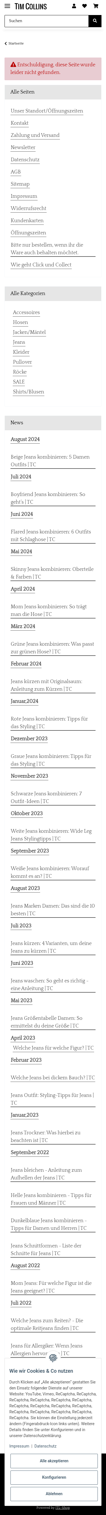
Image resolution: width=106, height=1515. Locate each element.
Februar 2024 (26, 664)
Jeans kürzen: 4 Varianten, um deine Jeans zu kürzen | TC (51, 947)
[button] (74, 6)
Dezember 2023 (29, 739)
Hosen (20, 322)
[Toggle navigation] (7, 3)
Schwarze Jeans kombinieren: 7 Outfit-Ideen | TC (46, 797)
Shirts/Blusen (28, 392)
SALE (19, 382)
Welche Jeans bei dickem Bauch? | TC (53, 1078)
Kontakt (20, 123)
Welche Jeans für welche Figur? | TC (53, 1048)
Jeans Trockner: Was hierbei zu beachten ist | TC (46, 1136)
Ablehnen (54, 1493)
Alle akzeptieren (54, 1461)
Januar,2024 (24, 701)
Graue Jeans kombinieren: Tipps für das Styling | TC (51, 760)
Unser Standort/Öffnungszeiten (47, 111)
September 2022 (30, 1153)
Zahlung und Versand (35, 135)
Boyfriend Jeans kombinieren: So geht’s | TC (48, 498)
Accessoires (26, 312)
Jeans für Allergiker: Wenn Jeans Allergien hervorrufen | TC (47, 1350)
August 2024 (25, 439)
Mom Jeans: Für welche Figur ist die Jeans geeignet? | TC (51, 1287)
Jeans (19, 342)
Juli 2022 (21, 1303)
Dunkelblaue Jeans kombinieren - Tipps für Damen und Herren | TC (49, 1224)
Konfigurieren (54, 1477)
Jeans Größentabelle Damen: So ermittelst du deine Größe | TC (47, 1022)
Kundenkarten (27, 221)
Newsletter (23, 148)
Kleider (21, 352)
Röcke (20, 372)
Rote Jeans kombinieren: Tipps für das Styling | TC (49, 723)
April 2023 (23, 1038)
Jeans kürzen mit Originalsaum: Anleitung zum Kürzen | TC (46, 685)
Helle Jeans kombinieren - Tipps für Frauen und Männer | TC (51, 1199)
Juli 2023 (21, 926)
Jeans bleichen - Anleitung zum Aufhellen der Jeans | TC (46, 1174)
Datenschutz (25, 160)
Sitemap (20, 184)
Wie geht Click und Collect (41, 265)
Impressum (24, 196)
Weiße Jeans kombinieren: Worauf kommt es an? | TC (50, 872)
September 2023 (30, 851)
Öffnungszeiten (28, 233)
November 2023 (29, 776)
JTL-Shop (62, 1508)
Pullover (22, 362)
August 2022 (25, 1266)
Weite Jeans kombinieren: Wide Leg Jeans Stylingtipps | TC (51, 835)
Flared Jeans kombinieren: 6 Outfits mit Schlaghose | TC (51, 536)
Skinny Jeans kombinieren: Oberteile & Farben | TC (52, 573)
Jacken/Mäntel (29, 332)
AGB (16, 172)
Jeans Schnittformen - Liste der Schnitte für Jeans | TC (46, 1250)
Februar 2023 (26, 1060)
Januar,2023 (24, 1115)
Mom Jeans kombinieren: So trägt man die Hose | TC (49, 610)
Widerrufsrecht (28, 208)
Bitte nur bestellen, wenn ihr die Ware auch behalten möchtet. (47, 249)
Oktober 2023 (27, 814)
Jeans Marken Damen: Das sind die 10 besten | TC (53, 910)
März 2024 (23, 627)
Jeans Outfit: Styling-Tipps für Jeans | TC (52, 1099)
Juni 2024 (22, 514)
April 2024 (23, 589)
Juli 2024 (21, 477)
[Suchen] (47, 21)
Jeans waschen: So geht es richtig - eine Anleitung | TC (49, 984)
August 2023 (25, 888)
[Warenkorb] (95, 6)
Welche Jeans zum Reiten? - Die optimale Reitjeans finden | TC (47, 1324)
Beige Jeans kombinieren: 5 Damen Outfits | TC (50, 461)
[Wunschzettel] (84, 6)
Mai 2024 (21, 552)
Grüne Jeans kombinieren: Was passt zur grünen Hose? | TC (52, 648)
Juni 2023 (22, 963)
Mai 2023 (21, 1001)
